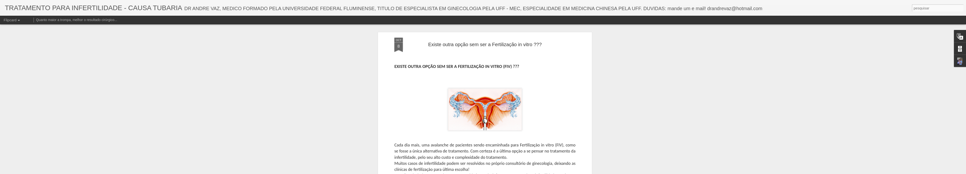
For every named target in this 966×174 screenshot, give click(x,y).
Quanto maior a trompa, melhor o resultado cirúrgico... (76, 20)
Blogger (508, 171)
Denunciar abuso (525, 171)
